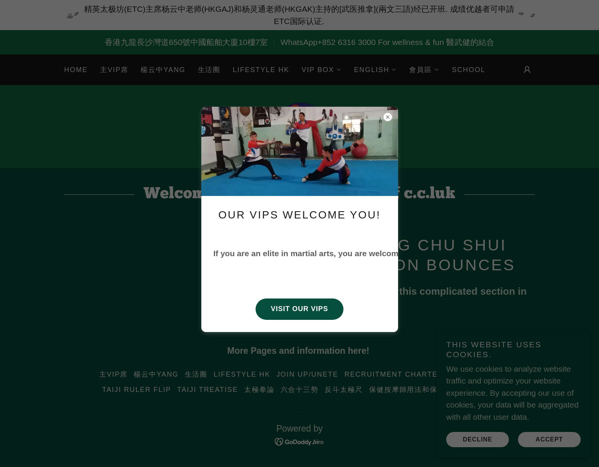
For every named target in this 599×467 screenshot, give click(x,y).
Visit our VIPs (299, 308)
